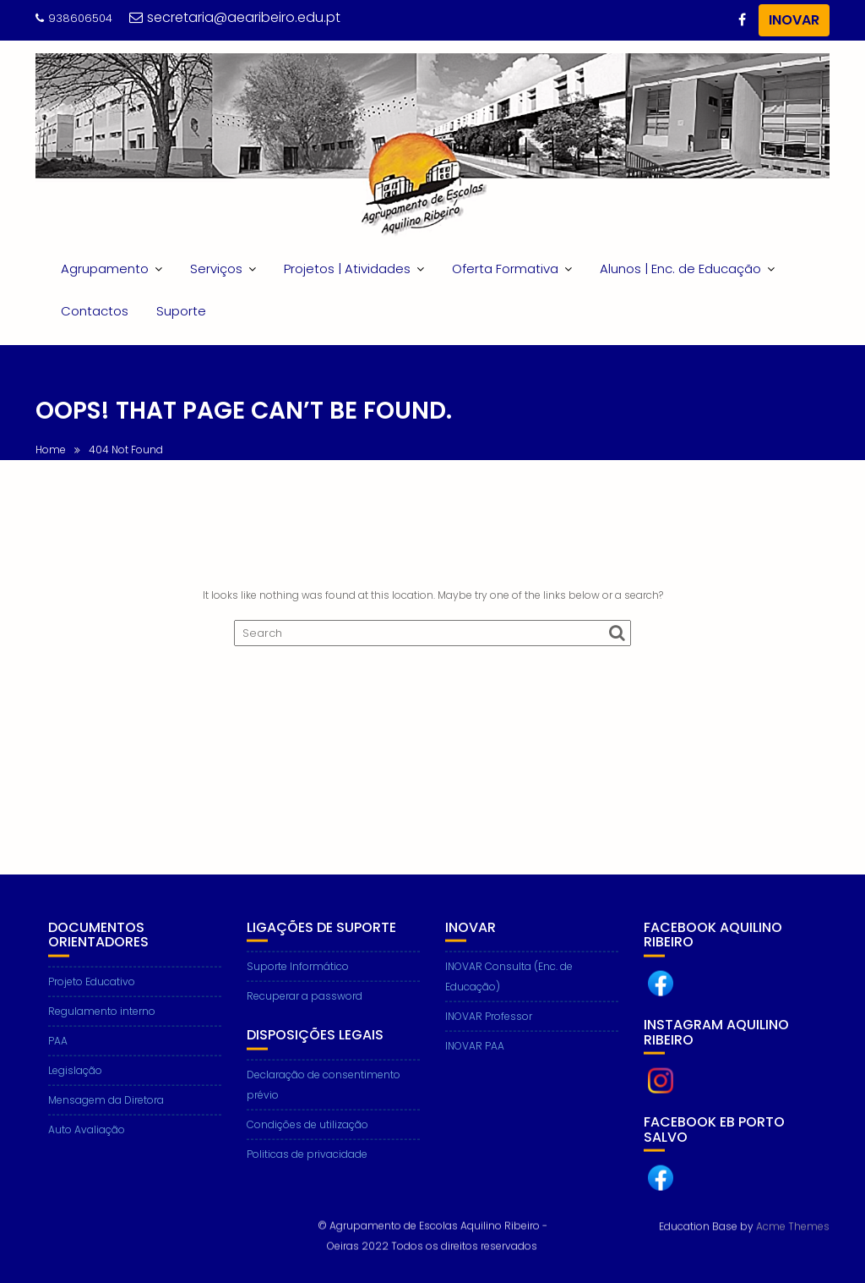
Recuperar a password (304, 1014)
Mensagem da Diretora (106, 1117)
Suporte (181, 311)
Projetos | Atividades (347, 268)
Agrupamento (105, 268)
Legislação (75, 1088)
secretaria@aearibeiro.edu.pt (234, 17)
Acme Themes (793, 1224)
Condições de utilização (307, 1142)
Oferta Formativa (505, 268)
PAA (58, 1058)
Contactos (94, 311)
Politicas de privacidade (307, 1172)
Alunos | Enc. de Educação (680, 268)
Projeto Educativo (91, 999)
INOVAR (794, 20)
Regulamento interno (101, 1029)
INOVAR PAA (474, 1064)
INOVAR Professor (488, 1035)
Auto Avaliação (86, 1147)
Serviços (216, 268)
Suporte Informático (298, 985)
